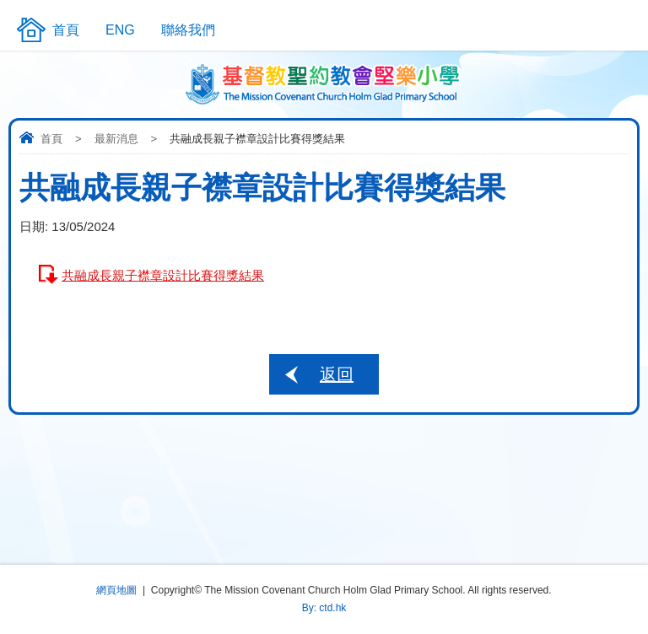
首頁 (51, 138)
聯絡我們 (188, 30)
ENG (120, 30)
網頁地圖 (116, 590)
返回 (337, 374)
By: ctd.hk (324, 608)
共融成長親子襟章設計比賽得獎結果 (163, 275)
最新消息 (116, 138)
